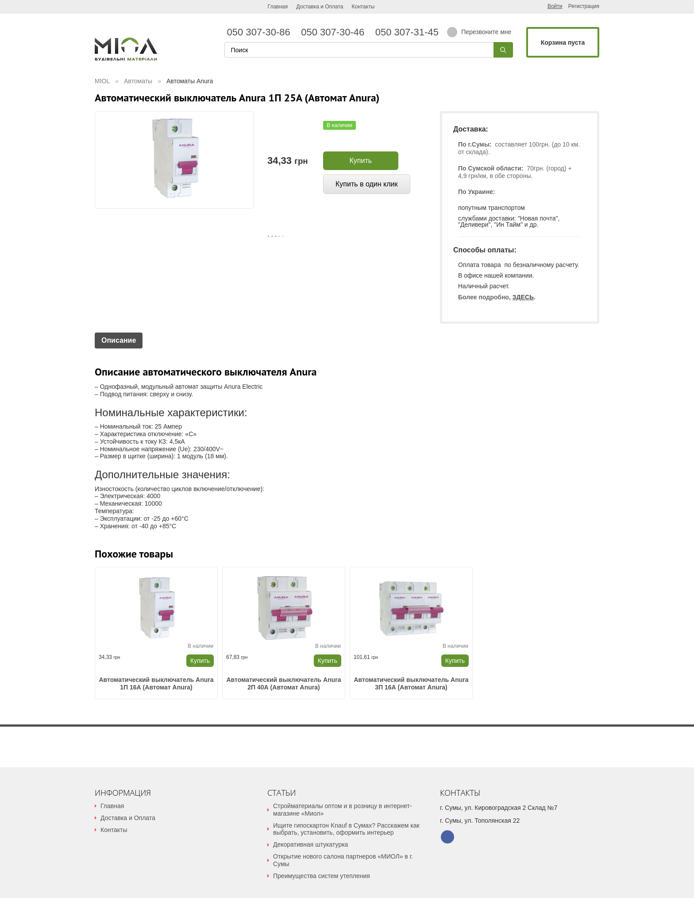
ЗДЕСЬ (523, 297)
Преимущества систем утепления (321, 875)
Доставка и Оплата (319, 7)
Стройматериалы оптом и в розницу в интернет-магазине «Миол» (342, 809)
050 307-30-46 (335, 32)
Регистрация (583, 6)
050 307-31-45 (406, 32)
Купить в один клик (366, 184)
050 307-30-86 (261, 32)
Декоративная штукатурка (310, 844)
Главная (278, 7)
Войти (555, 6)
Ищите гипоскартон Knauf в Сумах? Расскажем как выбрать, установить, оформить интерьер (346, 829)
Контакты (362, 7)
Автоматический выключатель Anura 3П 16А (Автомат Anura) (411, 683)
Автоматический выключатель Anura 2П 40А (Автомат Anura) (283, 683)
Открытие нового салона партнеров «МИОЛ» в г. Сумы (343, 860)
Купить (361, 160)
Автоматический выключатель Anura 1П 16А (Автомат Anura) (156, 683)
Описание (118, 340)
